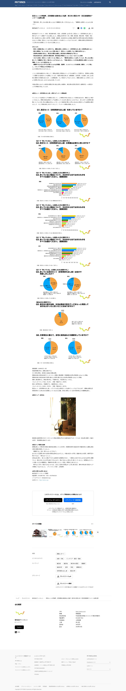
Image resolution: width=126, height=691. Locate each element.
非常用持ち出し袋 (62, 571)
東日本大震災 (74, 563)
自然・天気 (60, 558)
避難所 (83, 563)
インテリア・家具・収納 (73, 558)
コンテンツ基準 (37, 686)
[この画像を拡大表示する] (39, 533)
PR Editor (36, 674)
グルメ (82, 5)
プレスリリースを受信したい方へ (22, 667)
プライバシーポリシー (26, 686)
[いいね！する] (73, 28)
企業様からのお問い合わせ (72, 686)
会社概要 (17, 686)
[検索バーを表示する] (110, 2)
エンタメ (41, 5)
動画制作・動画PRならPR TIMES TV (42, 662)
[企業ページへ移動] (20, 613)
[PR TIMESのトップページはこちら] (35, 2)
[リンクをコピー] (92, 28)
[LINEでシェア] (84, 28)
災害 (66, 567)
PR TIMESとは (18, 660)
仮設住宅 (59, 567)
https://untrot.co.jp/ (81, 611)
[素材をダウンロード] (89, 28)
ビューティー (49, 5)
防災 (72, 567)
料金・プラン (18, 664)
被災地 (66, 563)
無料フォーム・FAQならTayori (68, 662)
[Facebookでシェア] (81, 28)
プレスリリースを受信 (86, 2)
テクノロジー (22, 5)
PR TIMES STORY (38, 659)
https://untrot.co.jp (43, 480)
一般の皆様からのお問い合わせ (88, 686)
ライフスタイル (68, 5)
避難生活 (78, 567)
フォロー (19, 627)
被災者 (59, 563)
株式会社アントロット (37, 598)
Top (16, 5)
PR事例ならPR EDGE (66, 665)
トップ (17, 598)
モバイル (29, 5)
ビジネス (76, 5)
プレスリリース (26, 598)
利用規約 (45, 686)
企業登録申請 (97, 2)
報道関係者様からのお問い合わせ (56, 686)
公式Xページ (90, 666)
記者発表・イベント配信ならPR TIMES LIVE (44, 665)
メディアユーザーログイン (53, 500)
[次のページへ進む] (97, 532)
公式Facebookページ (92, 659)
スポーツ (88, 5)
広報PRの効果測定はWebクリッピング (43, 671)
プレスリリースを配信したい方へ (22, 670)
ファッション (58, 5)
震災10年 (72, 571)
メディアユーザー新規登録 (73, 500)
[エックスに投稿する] (78, 28)
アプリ (36, 5)
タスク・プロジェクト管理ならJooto (69, 659)
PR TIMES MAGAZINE (39, 668)
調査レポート (61, 554)
